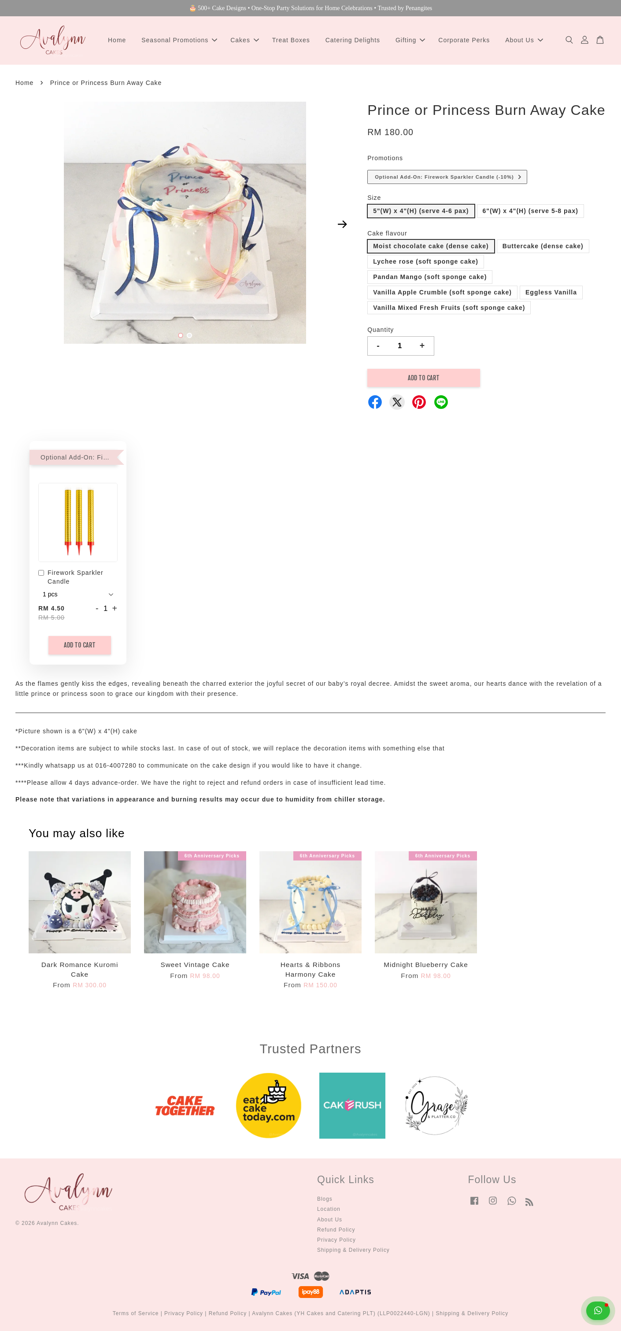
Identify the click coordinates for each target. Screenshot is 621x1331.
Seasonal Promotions (179, 40)
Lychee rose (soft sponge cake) (425, 261)
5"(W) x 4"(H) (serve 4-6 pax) (421, 210)
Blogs (325, 1199)
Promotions (385, 158)
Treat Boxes (291, 40)
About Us (524, 40)
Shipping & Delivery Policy (353, 1250)
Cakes (244, 40)
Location (328, 1209)
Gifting (410, 40)
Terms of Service (136, 1313)
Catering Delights (352, 40)
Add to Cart (80, 645)
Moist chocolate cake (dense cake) (431, 246)
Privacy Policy (336, 1240)
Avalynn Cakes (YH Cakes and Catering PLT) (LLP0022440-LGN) (341, 1313)
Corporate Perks (464, 40)
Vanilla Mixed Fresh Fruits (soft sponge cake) (449, 307)
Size (374, 197)
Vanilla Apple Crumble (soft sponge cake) (442, 292)
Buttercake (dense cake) (543, 246)
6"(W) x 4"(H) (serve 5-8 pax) (530, 210)
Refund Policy (336, 1230)
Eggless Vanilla (551, 292)
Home (117, 40)
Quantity (380, 329)
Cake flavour (387, 233)
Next (342, 224)
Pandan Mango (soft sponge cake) (430, 276)
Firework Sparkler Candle (71, 577)
